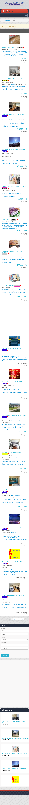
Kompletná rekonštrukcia (16, 457)
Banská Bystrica (14, 49)
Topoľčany (14, 256)
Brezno (7, 418)
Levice (13, 190)
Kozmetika (4, 385)
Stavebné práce (5, 49)
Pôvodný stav (14, 119)
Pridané (23, 31)
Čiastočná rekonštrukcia (16, 155)
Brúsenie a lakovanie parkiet (9, 47)
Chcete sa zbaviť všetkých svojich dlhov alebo (14, 186)
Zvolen (7, 599)
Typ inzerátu (3, 642)
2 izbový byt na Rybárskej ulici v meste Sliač (13, 595)
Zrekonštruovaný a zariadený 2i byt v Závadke (14, 415)
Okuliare (3, 565)
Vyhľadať (3, 628)
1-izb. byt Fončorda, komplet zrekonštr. (12, 452)
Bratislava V (10, 352)
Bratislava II (9, 565)
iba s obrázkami (6, 651)
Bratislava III (11, 385)
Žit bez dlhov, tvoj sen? (8, 285)
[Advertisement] (14, 318)
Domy (3, 493)
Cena (18, 31)
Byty (3, 82)
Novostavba (13, 84)
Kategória (13, 31)
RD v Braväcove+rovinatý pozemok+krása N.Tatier (15, 738)
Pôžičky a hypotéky (6, 190)
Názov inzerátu (6, 31)
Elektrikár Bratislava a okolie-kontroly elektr (13, 527)
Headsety (4, 352)
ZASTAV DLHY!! (6, 219)
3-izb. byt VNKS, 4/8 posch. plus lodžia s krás (13, 149)
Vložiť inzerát (9, 11)
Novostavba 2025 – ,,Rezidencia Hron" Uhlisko (14, 78)
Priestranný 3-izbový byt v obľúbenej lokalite (13, 114)
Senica (13, 221)
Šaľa (13, 287)
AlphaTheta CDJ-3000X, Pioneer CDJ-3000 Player (13, 722)
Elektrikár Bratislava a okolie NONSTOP (12, 348)
